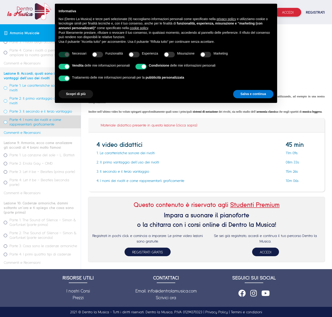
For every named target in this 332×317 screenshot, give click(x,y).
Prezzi (78, 297)
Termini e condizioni (246, 312)
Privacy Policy (216, 312)
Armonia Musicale (24, 33)
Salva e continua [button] (253, 94)
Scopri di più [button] (76, 94)
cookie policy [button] (139, 28)
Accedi (288, 12)
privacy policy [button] (226, 19)
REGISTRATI (315, 12)
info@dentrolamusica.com (172, 291)
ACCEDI (265, 252)
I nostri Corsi (78, 291)
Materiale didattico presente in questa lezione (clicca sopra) (149, 125)
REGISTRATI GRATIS (147, 252)
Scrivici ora (166, 297)
